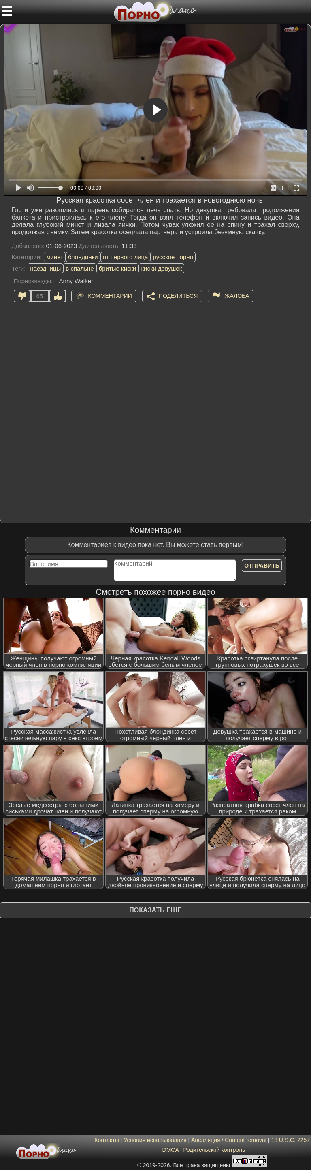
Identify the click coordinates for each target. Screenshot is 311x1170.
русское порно (173, 257)
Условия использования (155, 1140)
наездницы (45, 268)
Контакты (106, 1140)
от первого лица (125, 257)
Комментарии (110, 295)
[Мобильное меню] (7, 10)
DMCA (170, 1150)
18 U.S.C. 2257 (290, 1140)
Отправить (261, 565)
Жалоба (236, 295)
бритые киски (117, 268)
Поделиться (178, 295)
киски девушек (161, 268)
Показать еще (155, 910)
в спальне (80, 268)
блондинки (83, 257)
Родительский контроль (214, 1150)
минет (54, 257)
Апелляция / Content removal (228, 1140)
